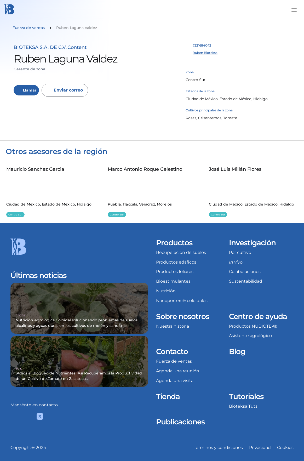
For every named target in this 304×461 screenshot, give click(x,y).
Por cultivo (240, 252)
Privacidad (260, 447)
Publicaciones (180, 421)
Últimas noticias (38, 275)
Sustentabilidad (245, 281)
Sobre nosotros (182, 316)
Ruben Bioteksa (205, 53)
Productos (174, 242)
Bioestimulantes (173, 281)
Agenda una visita (174, 380)
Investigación (252, 242)
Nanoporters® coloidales (182, 300)
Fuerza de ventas (174, 361)
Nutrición (166, 290)
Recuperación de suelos (181, 252)
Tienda (168, 396)
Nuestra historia (172, 326)
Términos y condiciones (218, 447)
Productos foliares (174, 271)
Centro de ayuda (258, 316)
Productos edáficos (176, 262)
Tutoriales (246, 396)
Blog (237, 351)
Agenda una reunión (177, 370)
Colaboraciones (245, 271)
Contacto (172, 351)
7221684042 (202, 45)
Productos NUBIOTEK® (253, 326)
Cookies (285, 447)
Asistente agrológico (250, 335)
